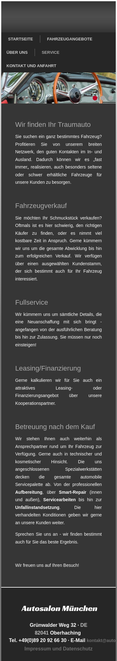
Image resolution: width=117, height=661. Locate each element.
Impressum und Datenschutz (58, 648)
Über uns (17, 52)
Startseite (20, 39)
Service (51, 52)
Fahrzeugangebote (69, 39)
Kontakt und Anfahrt (31, 65)
